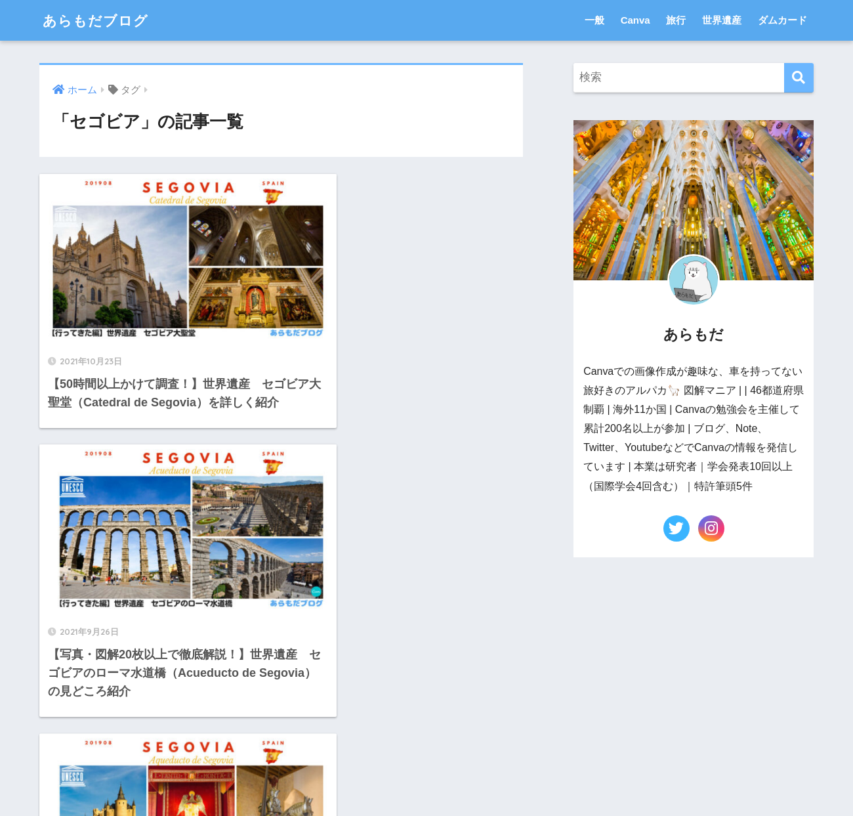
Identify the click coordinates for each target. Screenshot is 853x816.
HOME (427, 752)
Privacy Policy (494, 780)
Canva (635, 20)
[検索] (799, 78)
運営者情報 (428, 780)
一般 (594, 20)
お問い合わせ (363, 780)
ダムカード (782, 20)
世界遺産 (721, 20)
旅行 (676, 20)
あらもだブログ (100, 20)
